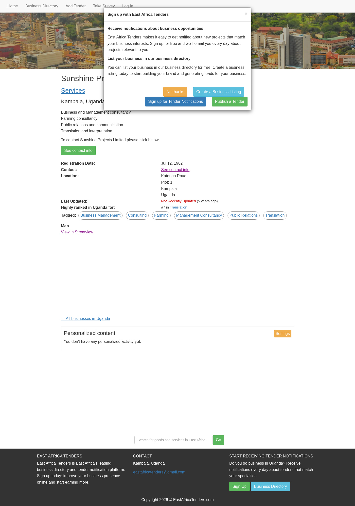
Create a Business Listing (218, 92)
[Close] (246, 13)
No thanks (175, 92)
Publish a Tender (229, 101)
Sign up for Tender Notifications (175, 101)
